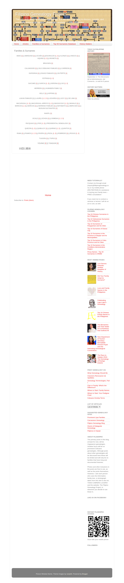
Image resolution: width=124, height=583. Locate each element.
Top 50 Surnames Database (64, 44)
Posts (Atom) (29, 200)
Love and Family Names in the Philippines (103, 290)
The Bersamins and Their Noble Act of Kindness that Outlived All (103, 328)
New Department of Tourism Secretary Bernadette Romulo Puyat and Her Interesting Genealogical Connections (98, 343)
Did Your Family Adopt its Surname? (103, 278)
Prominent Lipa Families (96, 417)
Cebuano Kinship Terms (96, 398)
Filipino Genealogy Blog (96, 423)
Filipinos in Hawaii (94, 431)
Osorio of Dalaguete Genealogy (94, 427)
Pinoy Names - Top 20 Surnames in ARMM (95, 253)
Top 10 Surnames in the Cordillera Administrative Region (96, 247)
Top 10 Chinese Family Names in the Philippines (103, 314)
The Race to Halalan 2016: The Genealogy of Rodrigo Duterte (102, 359)
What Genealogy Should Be (97, 373)
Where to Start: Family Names (98, 390)
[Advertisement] (48, 173)
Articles (26, 44)
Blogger (85, 574)
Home (16, 44)
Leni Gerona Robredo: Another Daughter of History (101, 267)
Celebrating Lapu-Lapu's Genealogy (101, 302)
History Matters (86, 44)
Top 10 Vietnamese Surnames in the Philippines (98, 220)
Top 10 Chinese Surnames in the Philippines (97, 215)
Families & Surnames (41, 44)
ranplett (69, 574)
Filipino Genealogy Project (40, 14)
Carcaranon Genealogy (95, 420)
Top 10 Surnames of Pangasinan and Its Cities (96, 225)
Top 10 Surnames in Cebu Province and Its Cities (96, 241)
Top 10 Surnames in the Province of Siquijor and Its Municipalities (97, 235)
